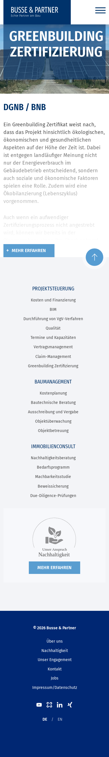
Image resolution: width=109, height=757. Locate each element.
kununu (49, 705)
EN (60, 719)
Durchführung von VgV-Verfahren (53, 318)
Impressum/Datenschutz (54, 687)
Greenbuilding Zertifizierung (53, 366)
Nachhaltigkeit (54, 650)
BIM (53, 309)
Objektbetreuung (53, 430)
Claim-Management (53, 356)
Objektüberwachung (53, 421)
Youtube (39, 705)
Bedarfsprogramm (53, 467)
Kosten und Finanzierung (53, 300)
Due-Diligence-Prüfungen (53, 495)
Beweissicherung (53, 486)
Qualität (53, 328)
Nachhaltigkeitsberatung (53, 458)
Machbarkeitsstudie (53, 476)
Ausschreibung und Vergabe (53, 412)
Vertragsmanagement (53, 347)
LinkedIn (59, 705)
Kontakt (55, 669)
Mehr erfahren (29, 250)
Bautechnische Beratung (53, 402)
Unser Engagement (55, 659)
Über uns (55, 641)
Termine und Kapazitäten (53, 337)
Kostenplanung (53, 393)
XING (70, 705)
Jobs (54, 678)
